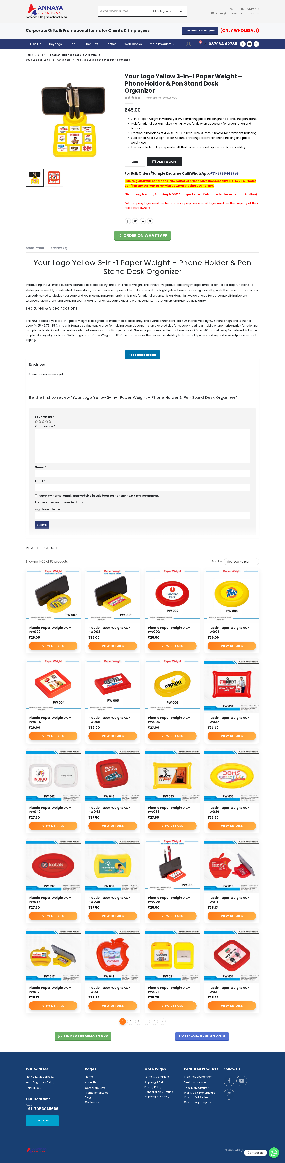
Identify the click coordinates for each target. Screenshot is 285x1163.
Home (89, 1076)
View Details (53, 646)
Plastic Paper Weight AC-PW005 (109, 719)
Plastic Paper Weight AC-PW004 (50, 719)
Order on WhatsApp (143, 235)
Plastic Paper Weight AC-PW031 (229, 989)
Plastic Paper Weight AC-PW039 (109, 899)
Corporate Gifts (95, 1088)
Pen (72, 44)
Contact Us (92, 1102)
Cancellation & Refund (158, 1092)
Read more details (142, 355)
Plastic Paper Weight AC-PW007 (50, 629)
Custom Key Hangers (197, 1102)
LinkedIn (143, 221)
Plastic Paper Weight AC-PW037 (50, 899)
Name (40, 467)
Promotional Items (96, 1092)
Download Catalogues (199, 30)
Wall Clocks (133, 44)
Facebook (128, 221)
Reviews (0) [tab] (59, 248)
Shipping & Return (155, 1082)
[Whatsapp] (274, 1152)
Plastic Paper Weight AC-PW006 (169, 719)
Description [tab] (35, 248)
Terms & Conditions (157, 1076)
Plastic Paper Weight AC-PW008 (109, 629)
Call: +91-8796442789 (202, 1036)
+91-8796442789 (247, 9)
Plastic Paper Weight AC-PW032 (229, 719)
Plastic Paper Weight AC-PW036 (229, 809)
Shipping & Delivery (156, 1096)
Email (150, 221)
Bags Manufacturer (196, 1088)
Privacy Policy (153, 1087)
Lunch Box (90, 44)
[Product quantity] (135, 162)
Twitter (135, 221)
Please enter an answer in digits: (59, 502)
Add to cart (167, 162)
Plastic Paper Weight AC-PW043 (109, 809)
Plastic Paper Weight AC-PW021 (169, 989)
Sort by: (217, 561)
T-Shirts (35, 44)
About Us (90, 1082)
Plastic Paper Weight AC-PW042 (50, 809)
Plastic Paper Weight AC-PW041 (109, 989)
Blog (88, 1097)
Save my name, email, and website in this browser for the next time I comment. (99, 496)
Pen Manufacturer (195, 1082)
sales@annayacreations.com (237, 13)
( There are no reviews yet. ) (160, 98)
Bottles (111, 44)
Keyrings (55, 44)
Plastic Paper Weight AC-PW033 (169, 809)
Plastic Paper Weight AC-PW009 (169, 899)
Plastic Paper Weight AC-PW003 (229, 629)
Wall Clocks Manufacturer (200, 1092)
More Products (160, 44)
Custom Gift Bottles (196, 1097)
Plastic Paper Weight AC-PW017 (50, 989)
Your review (45, 426)
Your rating (44, 417)
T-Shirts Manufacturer (198, 1076)
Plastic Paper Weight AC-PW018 (229, 899)
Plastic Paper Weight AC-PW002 (169, 629)
